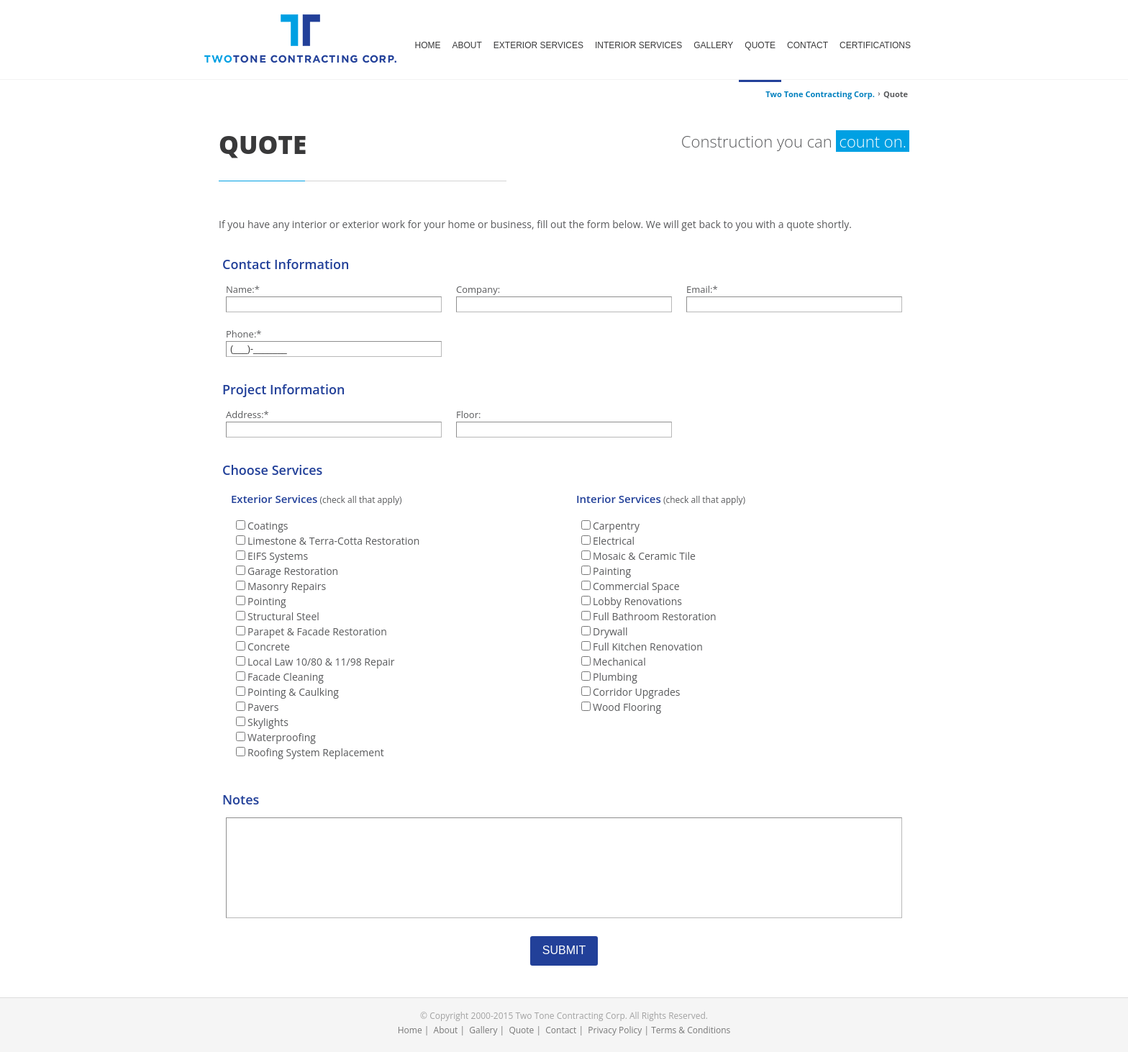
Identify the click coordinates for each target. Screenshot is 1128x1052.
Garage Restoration (292, 571)
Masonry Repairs (286, 586)
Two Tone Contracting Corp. (820, 94)
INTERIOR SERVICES (638, 45)
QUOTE (760, 45)
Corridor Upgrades (637, 692)
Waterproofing (281, 737)
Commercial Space (636, 586)
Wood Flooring (627, 707)
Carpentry (616, 525)
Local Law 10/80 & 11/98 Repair (320, 661)
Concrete (268, 646)
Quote (521, 1030)
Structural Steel (283, 616)
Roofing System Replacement (315, 752)
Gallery (483, 1030)
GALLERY (713, 45)
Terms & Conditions (690, 1030)
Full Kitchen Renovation (648, 646)
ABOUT (467, 45)
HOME (428, 45)
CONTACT (807, 45)
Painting (612, 571)
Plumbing (615, 677)
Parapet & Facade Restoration (317, 631)
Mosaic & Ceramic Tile (644, 556)
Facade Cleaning (285, 677)
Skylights (267, 722)
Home (410, 1030)
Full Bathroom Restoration (655, 616)
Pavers (262, 707)
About (446, 1030)
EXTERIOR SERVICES (538, 45)
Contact (560, 1030)
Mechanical (619, 661)
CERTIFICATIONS (875, 45)
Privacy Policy (615, 1030)
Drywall (610, 631)
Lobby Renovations (637, 601)
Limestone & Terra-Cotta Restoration (333, 541)
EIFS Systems (277, 556)
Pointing (266, 601)
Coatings (267, 525)
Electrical (613, 541)
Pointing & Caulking (293, 692)
